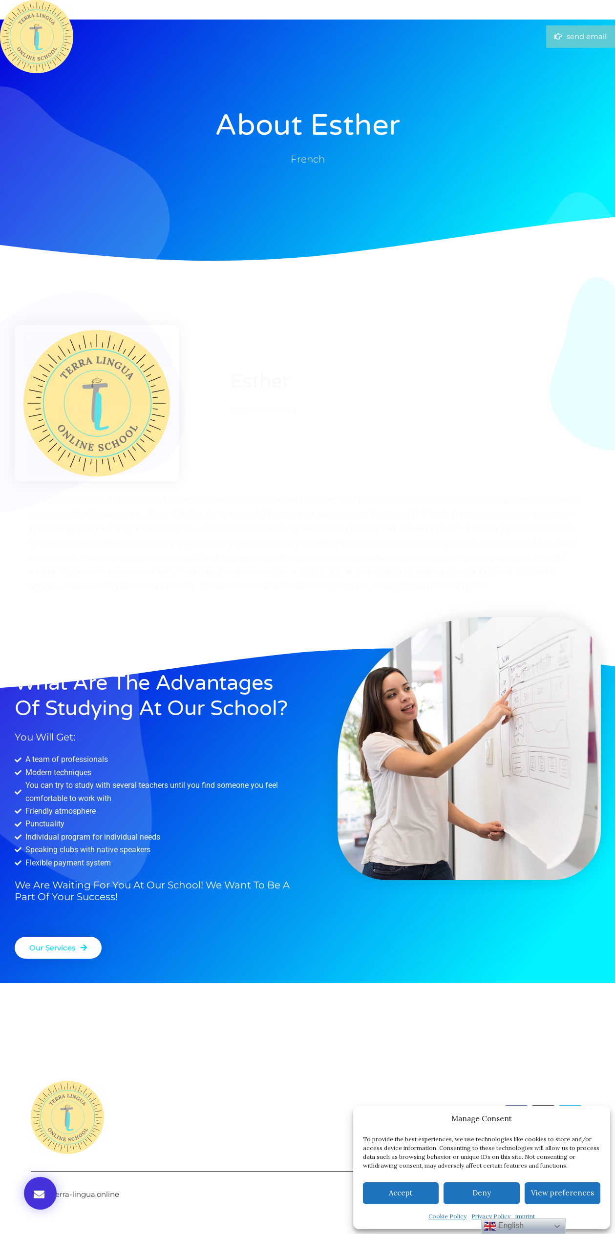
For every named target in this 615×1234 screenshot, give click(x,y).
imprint (525, 1216)
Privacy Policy (490, 1216)
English (504, 1226)
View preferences (562, 1192)
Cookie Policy (447, 1216)
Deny (481, 1192)
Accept (401, 1192)
